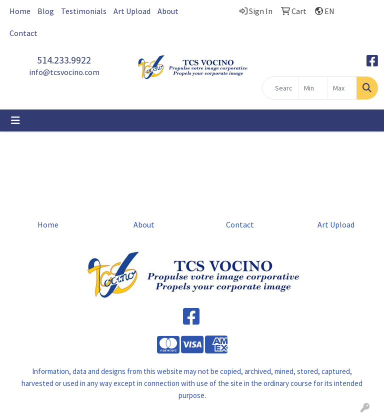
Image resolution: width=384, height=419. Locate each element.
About (168, 11)
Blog (46, 11)
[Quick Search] (280, 88)
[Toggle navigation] (15, 121)
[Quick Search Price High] (342, 88)
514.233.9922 (64, 60)
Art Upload (132, 11)
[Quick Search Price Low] (313, 88)
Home (20, 11)
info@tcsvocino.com (64, 72)
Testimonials (83, 11)
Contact (24, 33)
